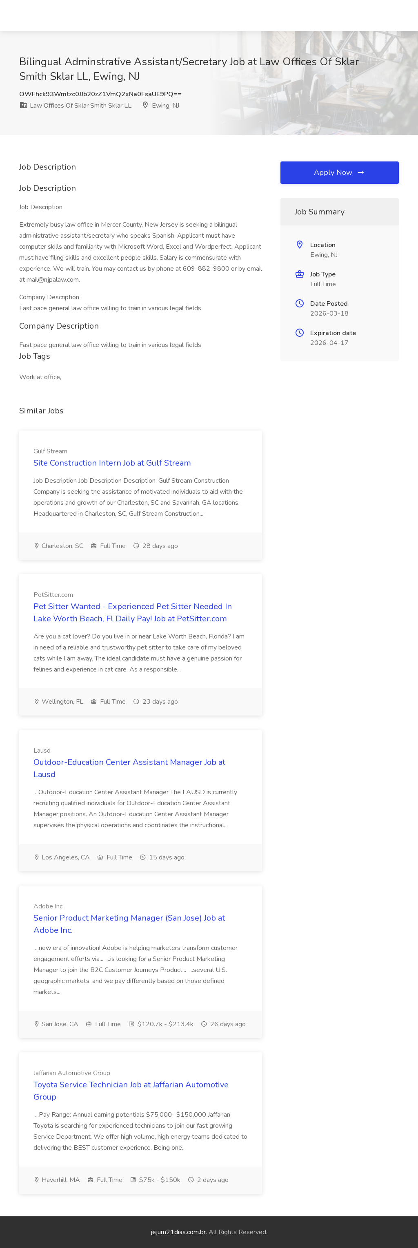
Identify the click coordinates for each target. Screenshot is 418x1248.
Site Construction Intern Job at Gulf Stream (112, 462)
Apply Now (339, 172)
